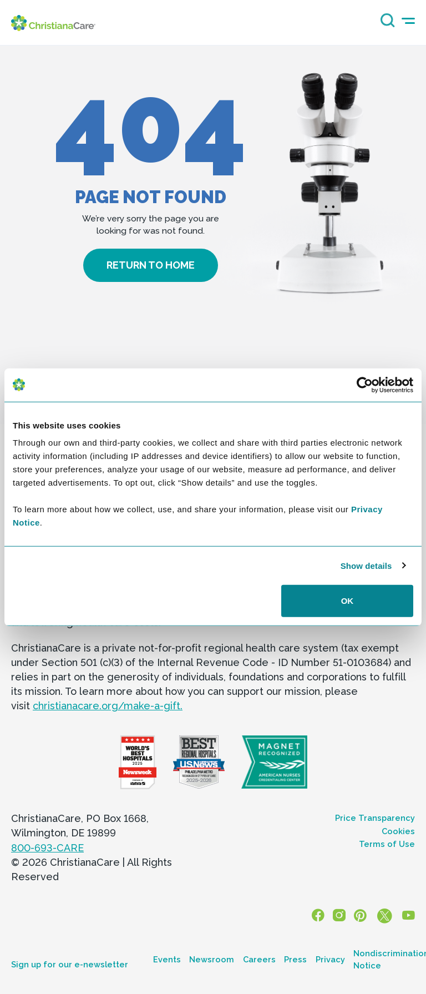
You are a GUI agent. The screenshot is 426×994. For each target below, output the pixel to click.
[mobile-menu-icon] (408, 21)
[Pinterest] (361, 916)
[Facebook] (320, 916)
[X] (385, 916)
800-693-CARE (47, 848)
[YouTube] (409, 916)
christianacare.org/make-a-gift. (107, 706)
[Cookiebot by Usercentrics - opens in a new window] (364, 384)
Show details (366, 565)
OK (347, 601)
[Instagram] (340, 916)
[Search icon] (385, 24)
